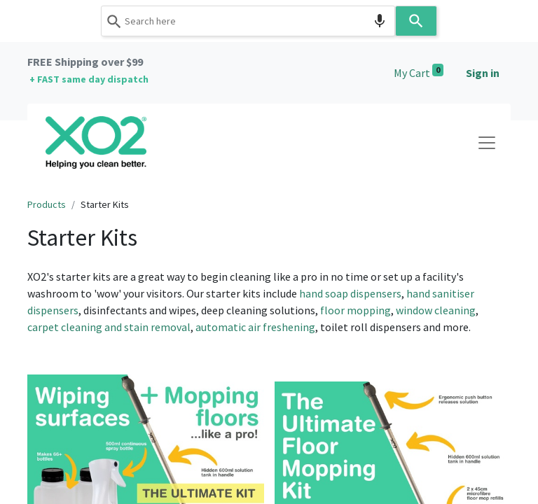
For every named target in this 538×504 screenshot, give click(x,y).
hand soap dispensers (350, 293)
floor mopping (355, 310)
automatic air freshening (255, 327)
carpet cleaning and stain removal (109, 327)
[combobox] (248, 21)
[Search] (416, 21)
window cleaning (436, 310)
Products (46, 204)
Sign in (482, 73)
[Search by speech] (380, 21)
